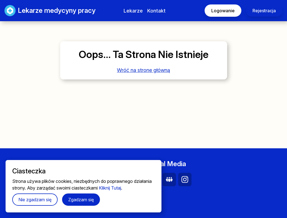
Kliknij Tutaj (110, 188)
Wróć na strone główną (143, 70)
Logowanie (223, 10)
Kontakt (156, 11)
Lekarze (133, 11)
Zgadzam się (81, 199)
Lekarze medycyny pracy (44, 10)
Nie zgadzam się (34, 199)
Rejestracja (264, 10)
